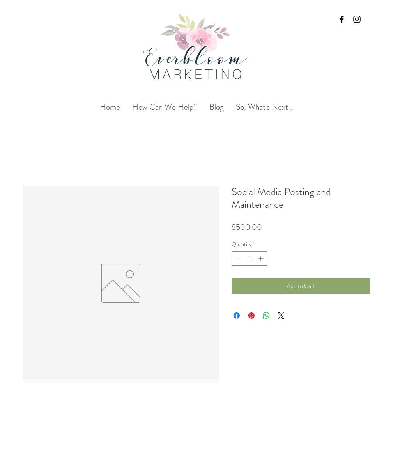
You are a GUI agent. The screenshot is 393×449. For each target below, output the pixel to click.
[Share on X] (281, 315)
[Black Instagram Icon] (357, 19)
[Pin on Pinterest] (251, 315)
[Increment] (261, 258)
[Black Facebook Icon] (342, 19)
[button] (164, 107)
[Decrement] (238, 258)
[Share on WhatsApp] (266, 315)
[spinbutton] (250, 258)
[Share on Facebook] (236, 315)
